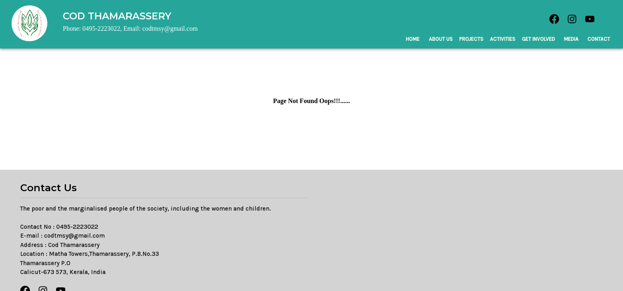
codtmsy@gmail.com (74, 235)
